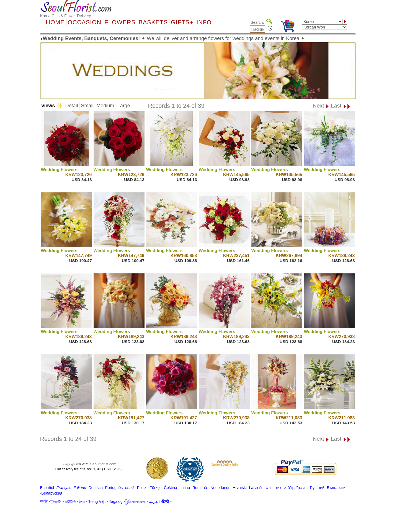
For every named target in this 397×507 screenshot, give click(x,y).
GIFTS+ (182, 22)
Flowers (119, 22)
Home (55, 22)
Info (204, 22)
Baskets (153, 22)
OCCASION (85, 22)
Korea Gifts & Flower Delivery (65, 16)
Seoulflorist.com (103, 464)
